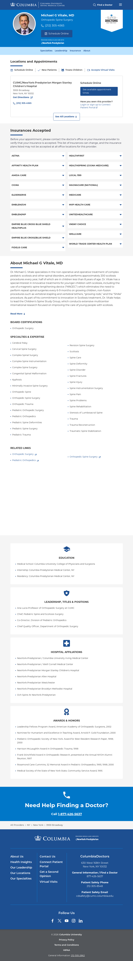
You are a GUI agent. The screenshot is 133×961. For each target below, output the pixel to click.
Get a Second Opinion (49, 874)
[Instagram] (74, 921)
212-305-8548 (95, 886)
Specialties (46, 51)
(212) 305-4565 (54, 25)
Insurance (75, 51)
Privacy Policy (66, 940)
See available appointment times (97, 91)
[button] (66, 117)
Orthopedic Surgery (23, 454)
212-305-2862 (78, 955)
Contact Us (47, 856)
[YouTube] (67, 921)
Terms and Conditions (66, 945)
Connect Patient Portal (51, 864)
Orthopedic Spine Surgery (84, 456)
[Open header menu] (120, 4)
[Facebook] (52, 921)
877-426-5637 (95, 876)
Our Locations (20, 873)
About (86, 51)
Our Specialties (20, 878)
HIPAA (66, 950)
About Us (16, 856)
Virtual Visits (48, 882)
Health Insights (21, 862)
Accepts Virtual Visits (103, 70)
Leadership (61, 51)
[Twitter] (59, 921)
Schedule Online (57, 33)
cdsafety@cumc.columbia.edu (94, 895)
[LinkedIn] (81, 921)
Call (66, 814)
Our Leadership (21, 867)
